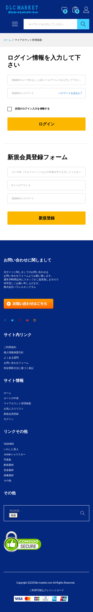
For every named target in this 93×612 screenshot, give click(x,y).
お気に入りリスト (14, 408)
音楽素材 (9, 470)
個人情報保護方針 (14, 352)
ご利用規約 (10, 347)
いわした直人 (11, 449)
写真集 (7, 459)
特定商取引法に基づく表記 (18, 368)
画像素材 (9, 475)
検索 (83, 24)
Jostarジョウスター (15, 454)
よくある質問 (11, 357)
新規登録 (47, 218)
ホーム (7, 393)
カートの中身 (11, 398)
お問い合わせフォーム (16, 362)
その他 (7, 480)
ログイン (86, 10)
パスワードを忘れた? (70, 93)
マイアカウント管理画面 (17, 403)
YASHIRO (9, 444)
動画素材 (9, 464)
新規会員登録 (11, 413)
